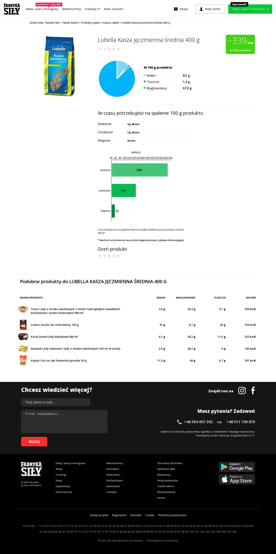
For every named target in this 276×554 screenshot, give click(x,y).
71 (79, 531)
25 (117, 526)
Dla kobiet (112, 469)
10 (60, 526)
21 (102, 526)
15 (79, 526)
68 (67, 531)
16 (83, 526)
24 (113, 526)
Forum (161, 497)
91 (156, 531)
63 (48, 531)
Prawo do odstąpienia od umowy (120, 540)
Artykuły (92, 9)
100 (191, 531)
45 (194, 526)
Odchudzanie (114, 480)
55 (232, 526)
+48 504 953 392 (198, 421)
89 (148, 531)
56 (236, 526)
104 (212, 531)
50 (213, 526)
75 (94, 531)
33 (148, 526)
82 (121, 531)
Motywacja (164, 474)
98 (182, 531)
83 (125, 531)
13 (71, 526)
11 (64, 526)
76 (98, 531)
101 (196, 531)
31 (140, 526)
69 (71, 531)
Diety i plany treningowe (70, 463)
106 (223, 531)
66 (60, 531)
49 (209, 526)
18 (90, 526)
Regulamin (119, 515)
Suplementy (63, 486)
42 (182, 526)
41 (179, 526)
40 (175, 526)
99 (186, 531)
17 (87, 526)
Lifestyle (111, 492)
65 (56, 531)
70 (75, 531)
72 (83, 531)
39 (171, 526)
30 (136, 526)
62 (44, 531)
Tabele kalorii (165, 486)
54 (228, 526)
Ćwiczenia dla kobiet (169, 463)
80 (113, 531)
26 (121, 526)
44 (190, 526)
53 (225, 526)
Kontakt (135, 515)
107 (229, 531)
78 (106, 531)
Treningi (61, 474)
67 (64, 531)
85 (133, 531)
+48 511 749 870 (241, 421)
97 (179, 531)
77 (102, 531)
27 (125, 526)
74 (90, 531)
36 (159, 526)
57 (240, 526)
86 (136, 531)
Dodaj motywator (167, 480)
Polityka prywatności (172, 515)
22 (106, 526)
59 (248, 526)
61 (41, 531)
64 (52, 531)
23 (110, 526)
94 (167, 531)
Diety (59, 480)
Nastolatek (113, 486)
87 (140, 531)
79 (110, 531)
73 (87, 531)
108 (234, 531)
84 (129, 531)
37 (163, 526)
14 (75, 526)
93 (163, 531)
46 (198, 526)
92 (159, 531)
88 (144, 531)
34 (152, 526)
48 (205, 526)
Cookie (149, 515)
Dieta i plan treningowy (43, 8)
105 (218, 531)
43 (186, 526)
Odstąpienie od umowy (162, 540)
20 (98, 526)
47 (202, 526)
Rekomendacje (166, 492)
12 (67, 526)
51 (217, 526)
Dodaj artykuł (99, 515)
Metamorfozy (71, 9)
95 (171, 531)
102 (202, 531)
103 (207, 531)
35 (156, 526)
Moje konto (113, 474)
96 (175, 531)
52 (221, 526)
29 (133, 526)
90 (152, 531)
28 (129, 526)
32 (144, 526)
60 (251, 526)
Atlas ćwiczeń (113, 9)
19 (94, 526)
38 (167, 526)
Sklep (59, 469)
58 (244, 526)
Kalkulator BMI (166, 469)
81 (117, 531)
